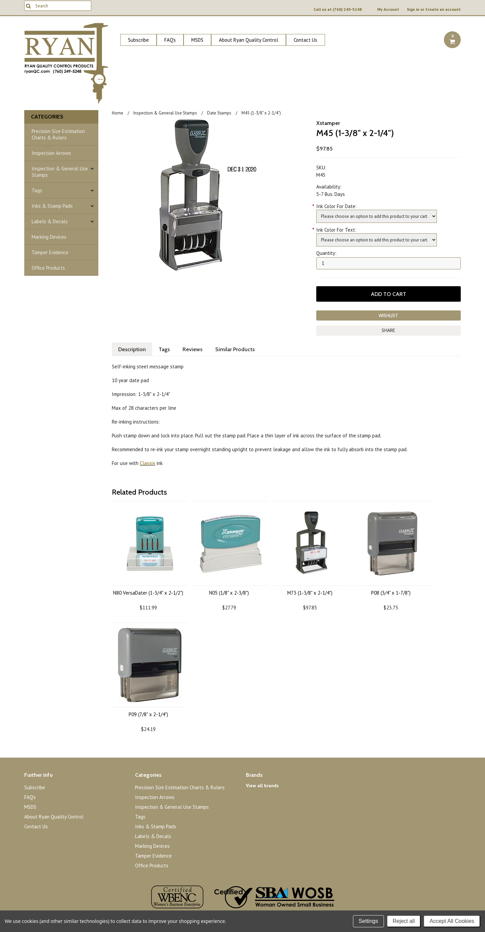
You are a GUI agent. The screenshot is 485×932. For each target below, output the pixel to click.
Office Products (48, 268)
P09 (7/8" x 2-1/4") (148, 714)
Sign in (413, 9)
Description (132, 349)
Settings (368, 921)
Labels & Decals (50, 221)
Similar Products (235, 349)
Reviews (192, 349)
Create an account (443, 9)
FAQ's (170, 40)
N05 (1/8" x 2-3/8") (229, 593)
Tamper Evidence (50, 252)
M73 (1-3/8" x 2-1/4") (309, 593)
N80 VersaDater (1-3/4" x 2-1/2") (148, 593)
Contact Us (305, 40)
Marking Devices (49, 237)
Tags (37, 190)
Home (117, 113)
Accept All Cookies (451, 921)
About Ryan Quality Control (248, 40)
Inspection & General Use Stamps (60, 171)
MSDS (197, 40)
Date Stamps (219, 113)
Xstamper (328, 123)
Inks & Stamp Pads (52, 206)
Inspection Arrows (51, 153)
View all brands (262, 786)
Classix (147, 463)
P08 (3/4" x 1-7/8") (391, 593)
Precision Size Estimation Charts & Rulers (58, 134)
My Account (388, 9)
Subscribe (138, 40)
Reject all (404, 921)
